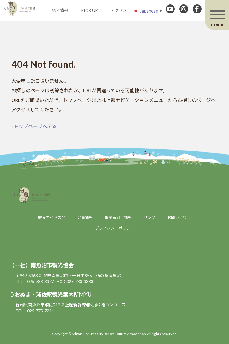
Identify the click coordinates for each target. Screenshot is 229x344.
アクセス (119, 10)
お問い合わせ (179, 217)
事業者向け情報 (118, 217)
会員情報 (85, 217)
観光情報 (60, 10)
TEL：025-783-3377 (35, 281)
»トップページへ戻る (34, 126)
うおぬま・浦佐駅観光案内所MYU (50, 294)
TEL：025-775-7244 (35, 310)
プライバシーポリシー (114, 228)
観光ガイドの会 (51, 217)
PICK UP (89, 10)
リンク (149, 217)
